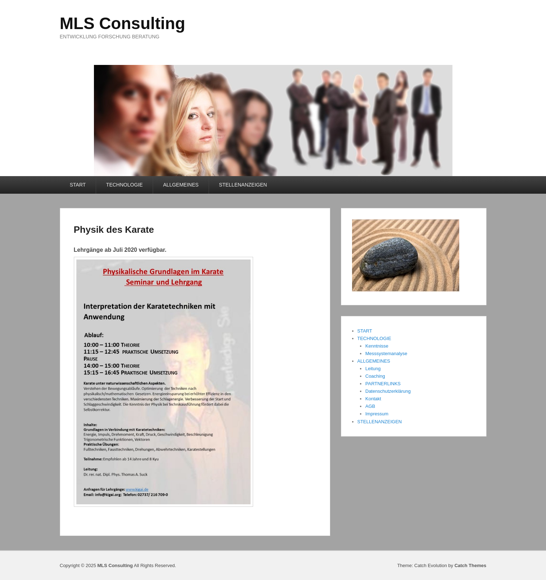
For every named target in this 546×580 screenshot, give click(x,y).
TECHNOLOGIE (124, 185)
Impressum (376, 413)
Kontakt (373, 398)
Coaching (375, 376)
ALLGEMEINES (181, 185)
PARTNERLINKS (383, 383)
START (78, 185)
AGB (370, 406)
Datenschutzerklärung (387, 391)
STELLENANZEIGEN (243, 185)
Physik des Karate (114, 229)
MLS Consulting (122, 23)
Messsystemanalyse (386, 353)
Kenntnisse (376, 346)
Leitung (373, 368)
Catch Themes (470, 565)
